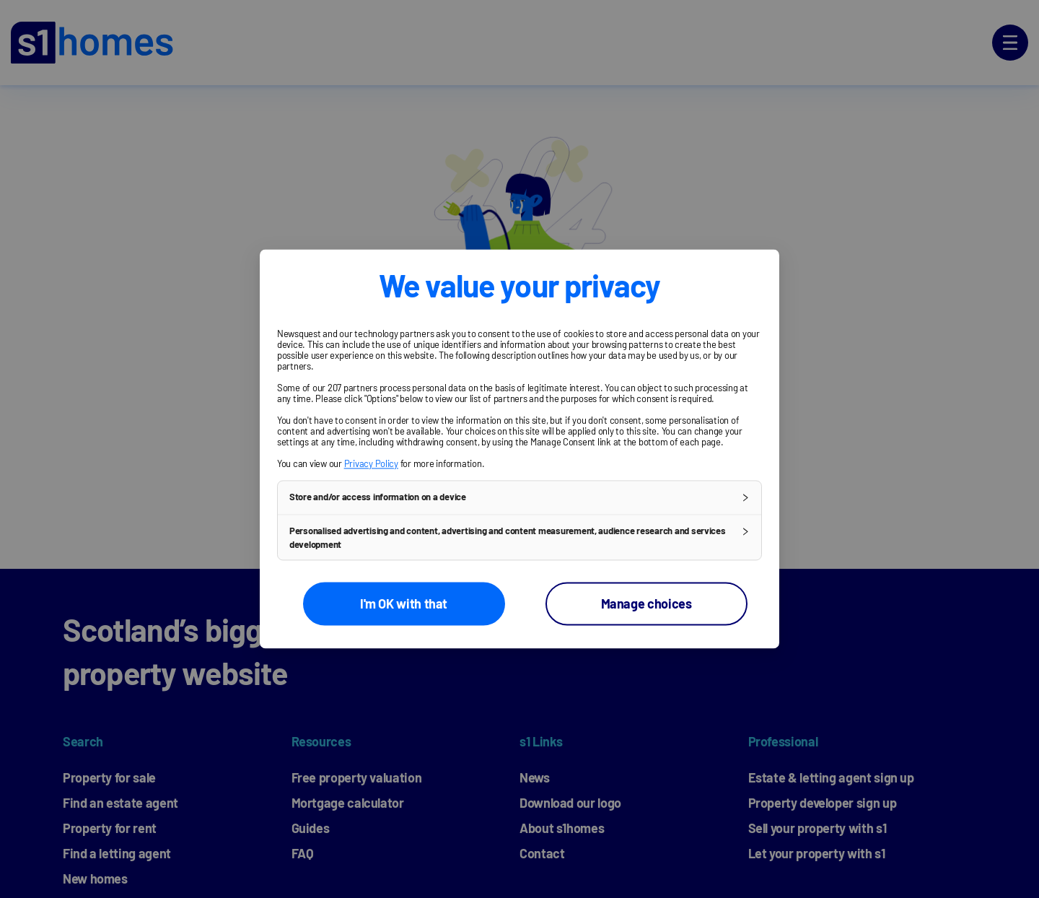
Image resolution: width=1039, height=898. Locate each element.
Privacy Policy (371, 463)
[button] (519, 497)
